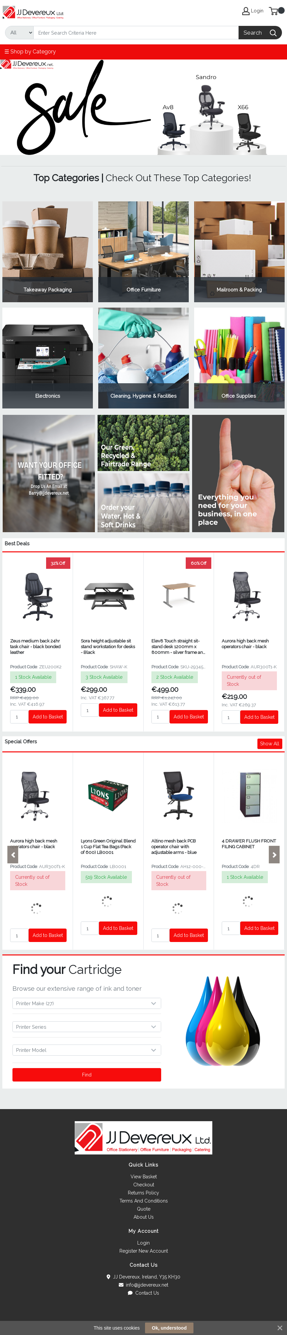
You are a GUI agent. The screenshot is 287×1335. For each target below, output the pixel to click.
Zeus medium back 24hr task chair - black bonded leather (35, 646)
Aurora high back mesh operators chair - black (245, 643)
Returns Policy (143, 1192)
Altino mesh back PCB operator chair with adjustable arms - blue (173, 846)
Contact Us (143, 1293)
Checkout (143, 1184)
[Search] (136, 32)
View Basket (144, 1176)
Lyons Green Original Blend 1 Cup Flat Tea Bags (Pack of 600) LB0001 (108, 846)
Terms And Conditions (143, 1201)
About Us (144, 1217)
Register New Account (143, 1251)
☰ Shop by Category (30, 51)
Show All (269, 743)
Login (143, 1243)
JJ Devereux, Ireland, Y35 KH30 (143, 1277)
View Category (47, 251)
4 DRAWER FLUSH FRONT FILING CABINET (249, 843)
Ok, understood (169, 1328)
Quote (143, 1209)
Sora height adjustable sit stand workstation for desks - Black (108, 646)
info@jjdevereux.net (144, 1285)
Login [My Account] (252, 11)
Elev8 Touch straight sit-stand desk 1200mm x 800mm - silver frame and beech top (178, 647)
